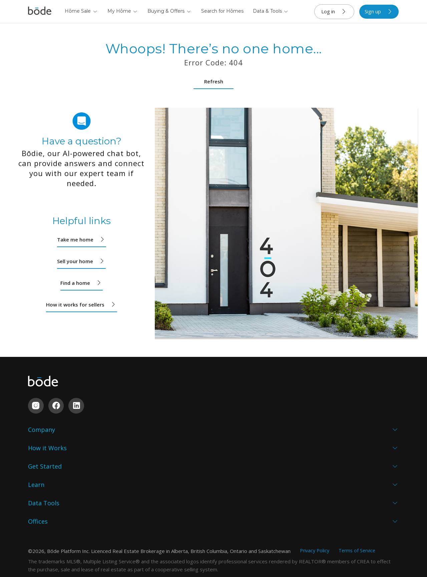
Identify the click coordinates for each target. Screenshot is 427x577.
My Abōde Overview (306, 440)
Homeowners (171, 440)
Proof (35, 466)
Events (226, 478)
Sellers (99, 440)
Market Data (297, 466)
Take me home (81, 239)
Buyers (100, 453)
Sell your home (81, 261)
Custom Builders (112, 466)
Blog (224, 466)
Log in (334, 12)
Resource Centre (239, 491)
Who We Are (43, 453)
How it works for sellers (81, 305)
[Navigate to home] (39, 11)
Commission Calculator (297, 495)
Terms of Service (357, 545)
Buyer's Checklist (239, 453)
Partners (39, 478)
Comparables (298, 478)
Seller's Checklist (239, 440)
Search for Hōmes (222, 11)
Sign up (379, 12)
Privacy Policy (314, 545)
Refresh (213, 81)
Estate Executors (175, 466)
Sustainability (45, 491)
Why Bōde (40, 440)
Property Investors (178, 478)
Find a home (81, 283)
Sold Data (294, 453)
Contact (37, 504)
